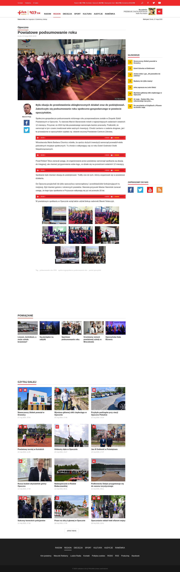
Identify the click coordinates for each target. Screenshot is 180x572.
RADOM (47, 14)
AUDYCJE (98, 14)
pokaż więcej (71, 531)
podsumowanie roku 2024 (48, 270)
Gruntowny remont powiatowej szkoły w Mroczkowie (94, 332)
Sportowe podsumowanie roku (72, 330)
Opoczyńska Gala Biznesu (115, 330)
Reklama (28, 3)
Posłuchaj (125, 556)
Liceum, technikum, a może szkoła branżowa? (28, 332)
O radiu (35, 3)
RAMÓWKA (110, 14)
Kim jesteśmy (46, 556)
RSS (117, 556)
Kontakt (20, 3)
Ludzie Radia (75, 556)
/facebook (135, 556)
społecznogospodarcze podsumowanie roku (72, 270)
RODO (110, 556)
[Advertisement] (81, 287)
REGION (56, 14)
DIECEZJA (67, 14)
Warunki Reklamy (61, 556)
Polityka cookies (98, 556)
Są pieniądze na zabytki (50, 330)
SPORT (77, 14)
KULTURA (87, 14)
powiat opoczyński (95, 270)
